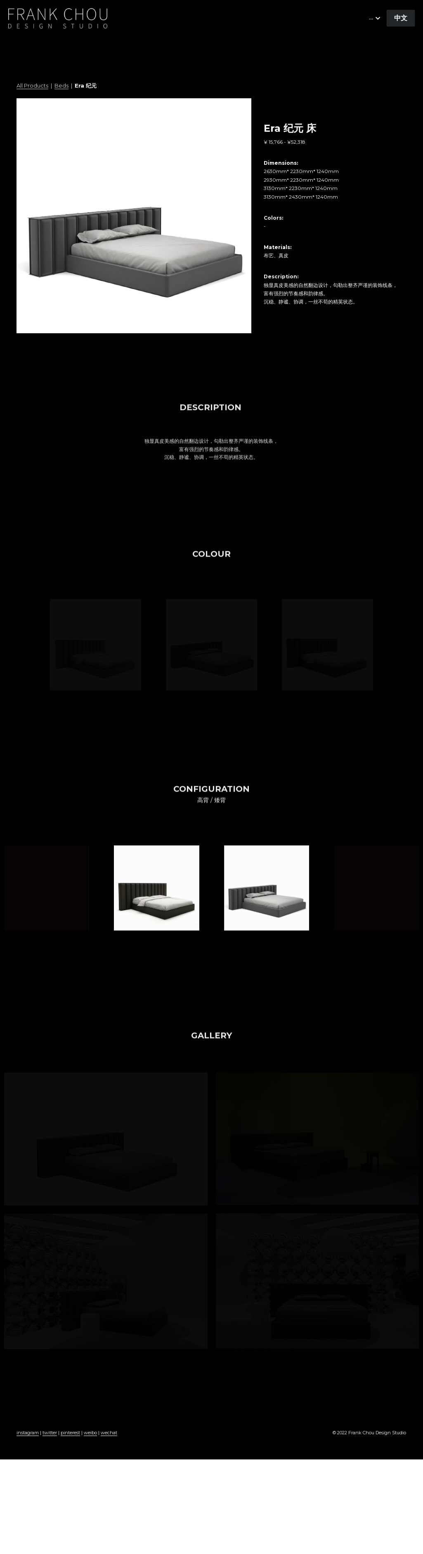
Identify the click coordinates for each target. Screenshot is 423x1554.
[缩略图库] (95, 644)
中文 (400, 18)
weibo (90, 1442)
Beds (61, 85)
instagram (28, 1442)
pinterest (70, 1442)
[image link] (57, 17)
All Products (32, 85)
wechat (109, 1442)
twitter (50, 1442)
